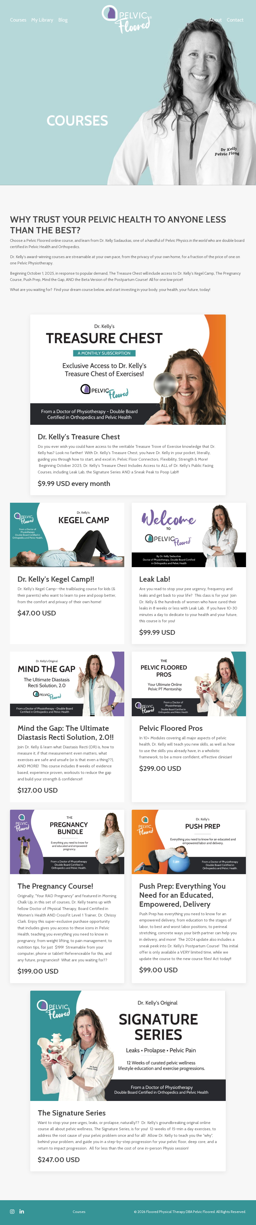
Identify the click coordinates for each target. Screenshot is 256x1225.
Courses (18, 20)
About (215, 20)
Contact (235, 20)
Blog (63, 20)
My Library (42, 20)
